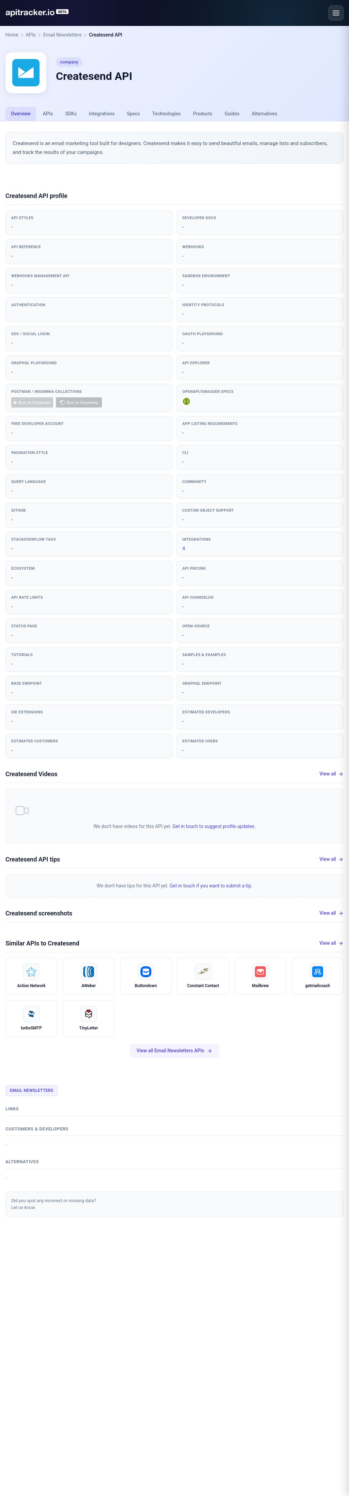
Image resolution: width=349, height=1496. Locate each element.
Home (11, 35)
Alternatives (264, 113)
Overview (21, 113)
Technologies (166, 113)
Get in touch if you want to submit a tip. (211, 885)
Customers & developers (37, 1128)
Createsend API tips (32, 859)
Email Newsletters (62, 35)
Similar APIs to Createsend (42, 943)
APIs (31, 35)
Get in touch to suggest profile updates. (214, 826)
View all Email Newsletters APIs (174, 1051)
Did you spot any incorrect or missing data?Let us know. (53, 1204)
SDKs (71, 113)
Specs (133, 113)
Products (202, 113)
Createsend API (105, 35)
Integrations (102, 113)
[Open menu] (336, 12)
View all (331, 774)
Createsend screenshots (38, 913)
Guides (232, 113)
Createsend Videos (31, 774)
